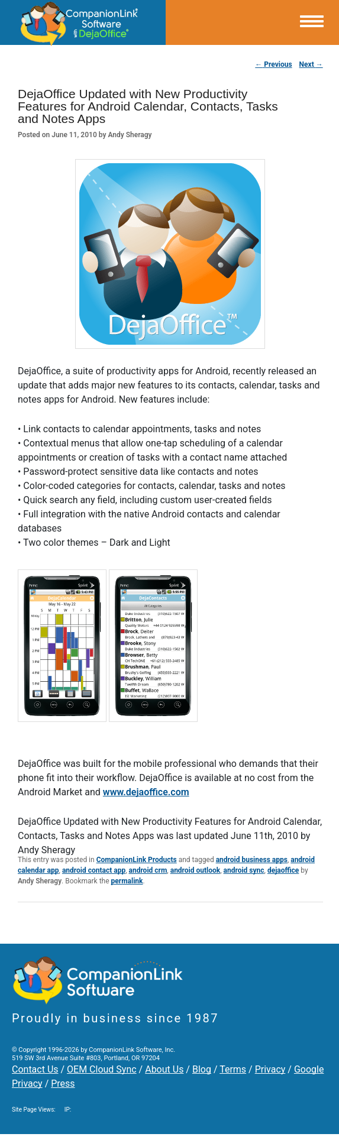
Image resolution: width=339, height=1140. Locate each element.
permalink (127, 881)
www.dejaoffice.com (146, 792)
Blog (201, 1069)
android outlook (195, 870)
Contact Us (35, 1069)
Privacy (270, 1069)
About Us (164, 1069)
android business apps (252, 860)
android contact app (93, 870)
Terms (232, 1069)
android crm (148, 870)
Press (63, 1083)
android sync (244, 870)
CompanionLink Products (136, 860)
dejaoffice (283, 870)
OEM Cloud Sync (102, 1069)
